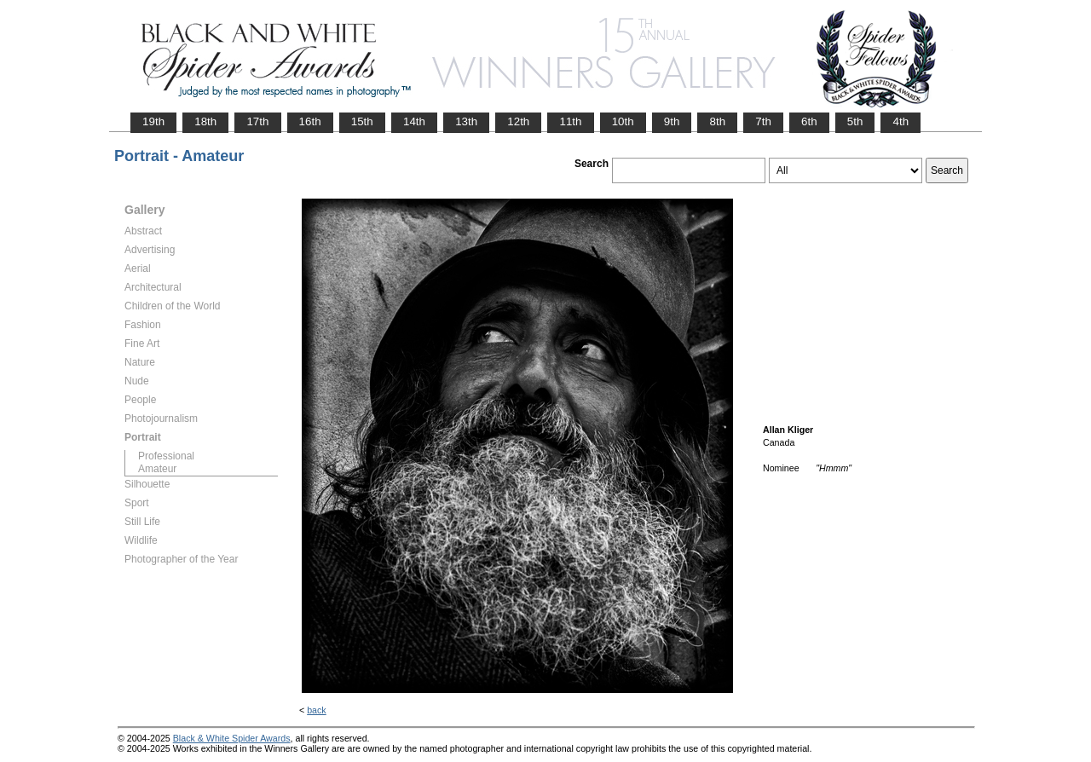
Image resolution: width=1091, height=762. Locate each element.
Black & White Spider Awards (232, 738)
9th (672, 121)
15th (362, 121)
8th (717, 121)
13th (466, 121)
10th (623, 121)
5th (855, 121)
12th (518, 121)
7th (763, 121)
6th (809, 121)
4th (900, 121)
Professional (166, 456)
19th (153, 121)
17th (257, 121)
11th (570, 121)
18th (205, 121)
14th (414, 121)
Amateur (157, 469)
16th (310, 121)
